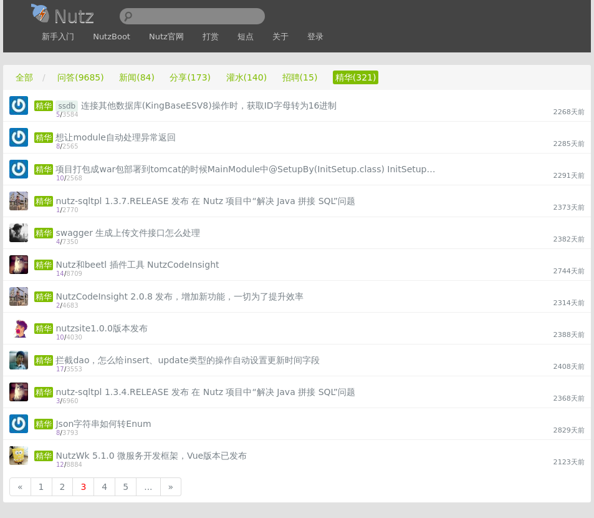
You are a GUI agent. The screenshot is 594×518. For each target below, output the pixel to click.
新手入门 (58, 36)
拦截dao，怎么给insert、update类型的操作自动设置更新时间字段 (187, 360)
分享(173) (190, 77)
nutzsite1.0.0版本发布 (101, 328)
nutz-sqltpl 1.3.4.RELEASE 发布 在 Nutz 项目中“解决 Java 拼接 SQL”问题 (205, 392)
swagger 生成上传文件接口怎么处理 (127, 233)
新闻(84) (137, 77)
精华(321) (355, 77)
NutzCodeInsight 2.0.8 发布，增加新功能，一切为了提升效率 (179, 296)
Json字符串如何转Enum (103, 424)
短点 (245, 36)
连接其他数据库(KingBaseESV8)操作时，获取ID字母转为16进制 (209, 105)
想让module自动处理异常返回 (115, 137)
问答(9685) (80, 77)
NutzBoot (111, 36)
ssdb (66, 106)
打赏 (211, 36)
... (148, 487)
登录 (315, 36)
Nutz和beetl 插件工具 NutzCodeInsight (137, 265)
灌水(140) (246, 77)
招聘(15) (300, 77)
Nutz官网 (166, 36)
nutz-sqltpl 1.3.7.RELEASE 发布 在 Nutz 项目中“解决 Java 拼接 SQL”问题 (205, 201)
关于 (280, 36)
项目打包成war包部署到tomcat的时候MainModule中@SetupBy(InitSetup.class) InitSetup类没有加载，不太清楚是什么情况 (248, 169)
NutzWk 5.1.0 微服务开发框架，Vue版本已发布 (151, 456)
